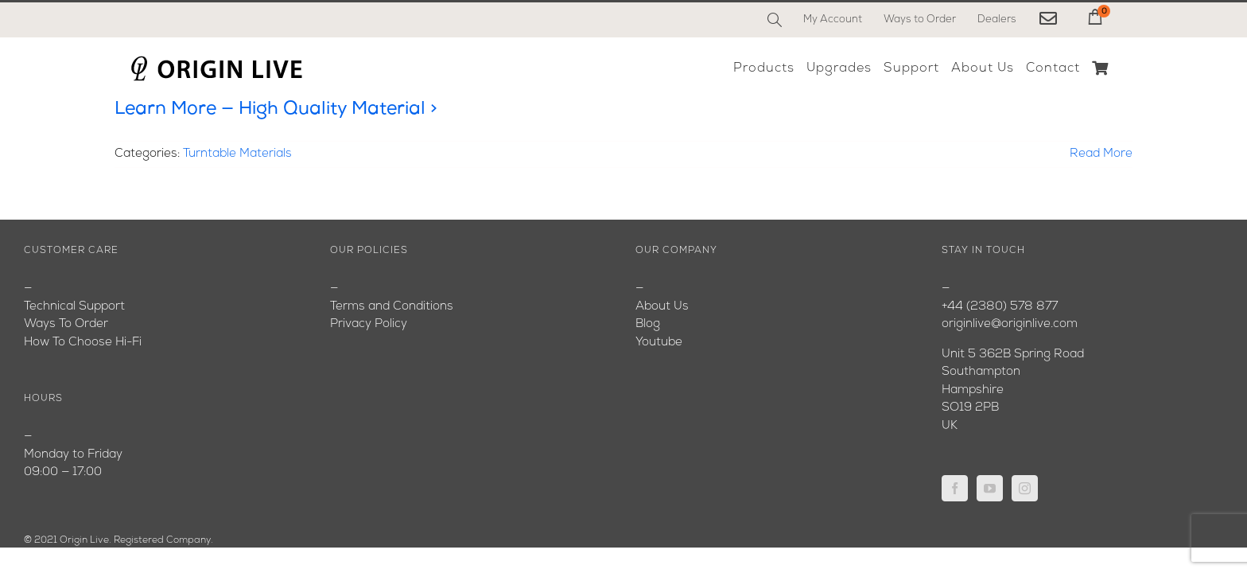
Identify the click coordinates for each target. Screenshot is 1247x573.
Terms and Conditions (391, 307)
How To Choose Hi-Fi (83, 343)
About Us (662, 307)
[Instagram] (1025, 488)
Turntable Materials (237, 154)
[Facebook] (955, 488)
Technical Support (74, 307)
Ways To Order (66, 324)
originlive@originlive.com (1010, 324)
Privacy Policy (368, 324)
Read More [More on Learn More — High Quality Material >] (1101, 154)
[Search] (774, 19)
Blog (647, 324)
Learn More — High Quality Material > (276, 109)
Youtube (658, 343)
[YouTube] (990, 488)
